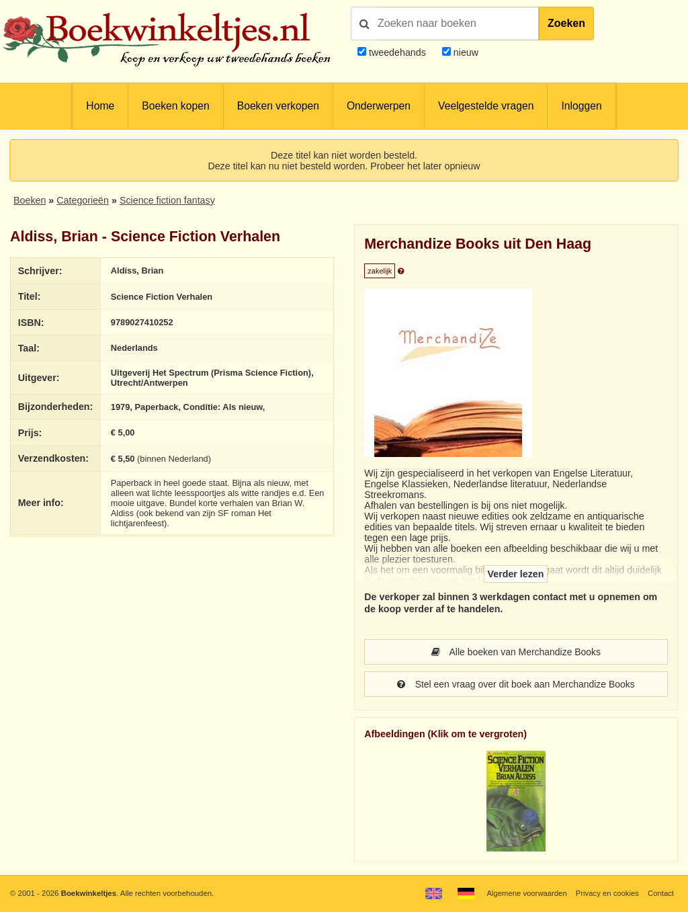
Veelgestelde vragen (485, 106)
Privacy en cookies (606, 893)
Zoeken (566, 23)
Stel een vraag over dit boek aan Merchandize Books (515, 684)
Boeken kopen (175, 106)
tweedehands (397, 52)
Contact (661, 893)
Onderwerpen (379, 106)
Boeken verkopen (278, 106)
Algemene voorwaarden (525, 893)
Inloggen (581, 106)
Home (100, 106)
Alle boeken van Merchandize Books (516, 652)
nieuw (464, 52)
